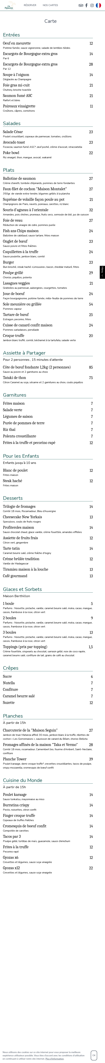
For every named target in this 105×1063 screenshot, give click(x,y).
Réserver (30, 5)
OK (93, 1055)
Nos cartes (50, 5)
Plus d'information (54, 1058)
